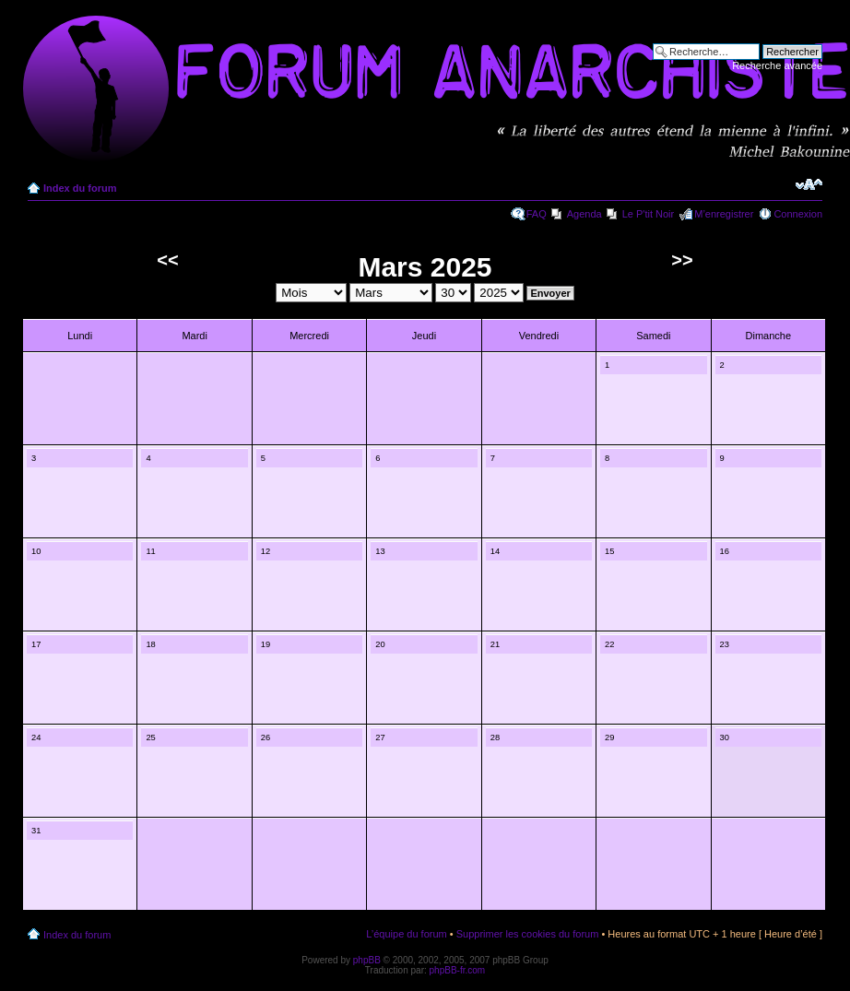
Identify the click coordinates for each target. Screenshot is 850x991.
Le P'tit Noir (648, 213)
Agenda (584, 213)
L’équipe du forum (406, 933)
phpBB (367, 960)
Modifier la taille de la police (809, 184)
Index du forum (79, 188)
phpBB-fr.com (458, 970)
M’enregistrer (723, 213)
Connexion (797, 213)
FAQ (536, 213)
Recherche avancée (777, 65)
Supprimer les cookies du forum (527, 933)
